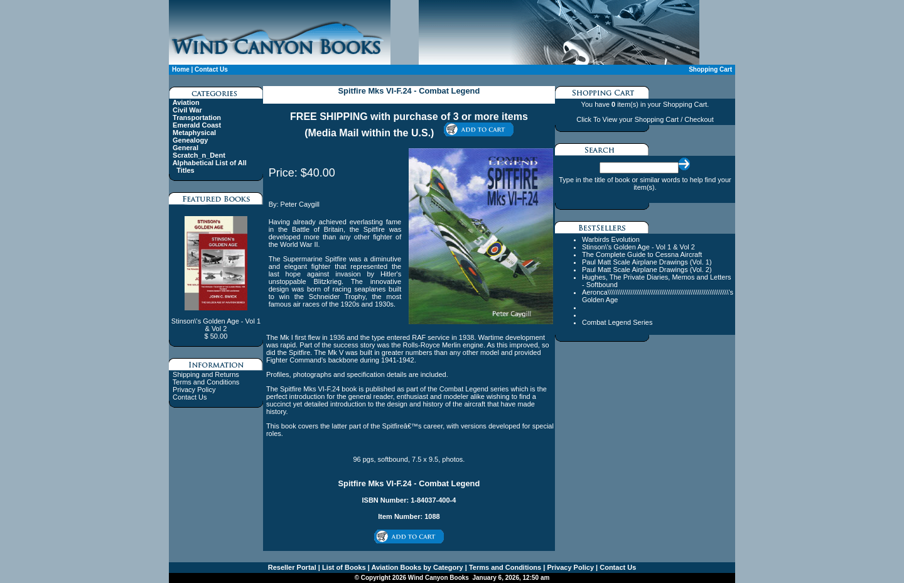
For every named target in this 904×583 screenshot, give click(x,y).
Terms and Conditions (206, 382)
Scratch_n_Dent (199, 155)
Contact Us (211, 69)
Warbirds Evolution (611, 239)
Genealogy (190, 140)
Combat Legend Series (617, 322)
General (185, 147)
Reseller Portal (292, 567)
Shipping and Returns (206, 374)
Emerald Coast (197, 125)
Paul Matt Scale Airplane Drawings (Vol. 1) (647, 262)
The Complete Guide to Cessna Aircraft (642, 254)
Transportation (197, 117)
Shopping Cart (710, 69)
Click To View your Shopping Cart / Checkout (644, 119)
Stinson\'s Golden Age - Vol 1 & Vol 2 (638, 247)
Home (181, 69)
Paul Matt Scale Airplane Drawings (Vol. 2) (647, 269)
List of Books (343, 567)
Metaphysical (194, 132)
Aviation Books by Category (416, 567)
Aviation (186, 102)
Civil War (187, 110)
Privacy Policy (194, 389)
